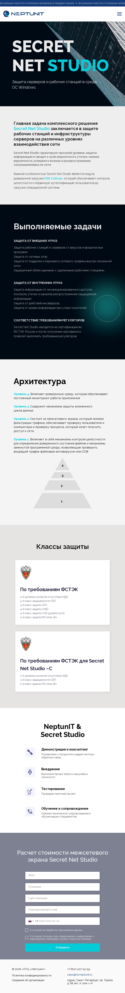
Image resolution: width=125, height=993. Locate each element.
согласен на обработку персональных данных (57, 930)
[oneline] (62, 887)
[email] (62, 910)
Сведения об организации (28, 980)
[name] (62, 875)
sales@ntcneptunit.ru (79, 974)
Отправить (62, 947)
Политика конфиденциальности (31, 975)
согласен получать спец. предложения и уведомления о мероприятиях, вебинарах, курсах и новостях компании (62, 937)
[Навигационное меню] (119, 14)
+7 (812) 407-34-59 (78, 969)
